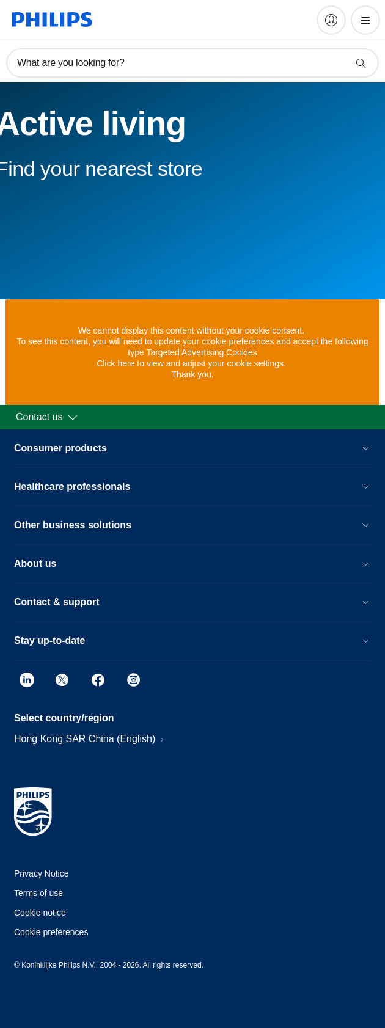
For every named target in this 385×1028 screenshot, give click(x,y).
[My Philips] (331, 20)
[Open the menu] (365, 20)
